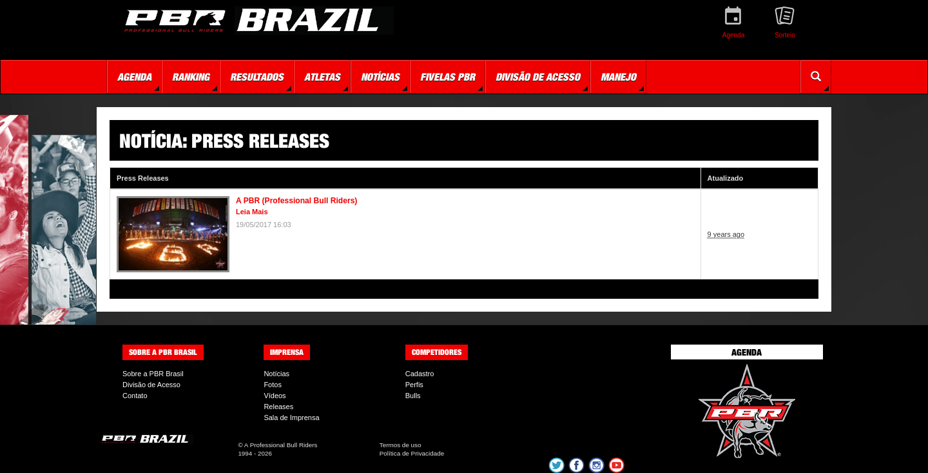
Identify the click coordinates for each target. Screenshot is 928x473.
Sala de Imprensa (291, 417)
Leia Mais (252, 212)
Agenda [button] (134, 76)
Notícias (276, 373)
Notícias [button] (380, 76)
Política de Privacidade (412, 453)
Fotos (273, 384)
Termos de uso (400, 444)
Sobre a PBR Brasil (153, 373)
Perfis (414, 384)
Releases (278, 406)
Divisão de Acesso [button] (538, 76)
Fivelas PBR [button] (447, 76)
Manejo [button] (618, 76)
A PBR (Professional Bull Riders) (296, 200)
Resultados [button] (257, 76)
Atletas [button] (322, 76)
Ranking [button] (190, 76)
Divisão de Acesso (151, 384)
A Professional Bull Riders (281, 444)
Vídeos (274, 395)
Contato (135, 395)
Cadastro (419, 373)
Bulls (413, 395)
